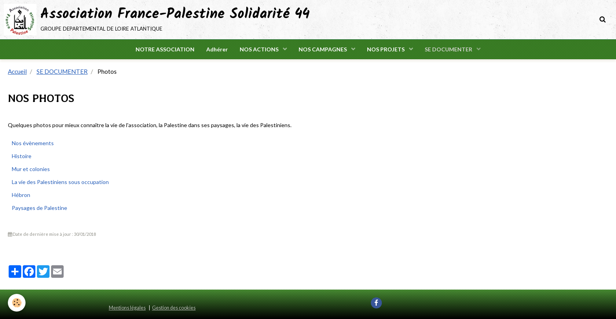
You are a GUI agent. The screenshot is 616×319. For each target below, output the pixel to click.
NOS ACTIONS (260, 49)
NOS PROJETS (386, 49)
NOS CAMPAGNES (323, 49)
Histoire (21, 156)
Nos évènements (33, 143)
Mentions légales (127, 308)
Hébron (21, 194)
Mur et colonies (31, 169)
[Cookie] (17, 303)
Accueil (17, 71)
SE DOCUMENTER (449, 49)
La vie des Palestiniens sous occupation (60, 182)
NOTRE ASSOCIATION (165, 49)
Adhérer (217, 49)
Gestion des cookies (174, 308)
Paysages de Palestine (39, 207)
